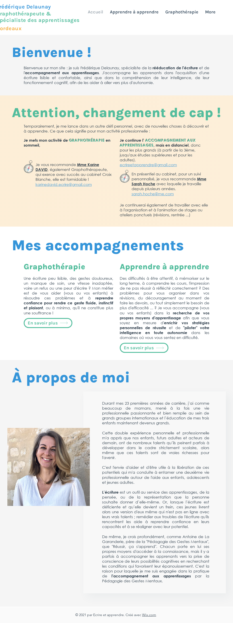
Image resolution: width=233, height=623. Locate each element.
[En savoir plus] (48, 323)
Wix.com (149, 615)
